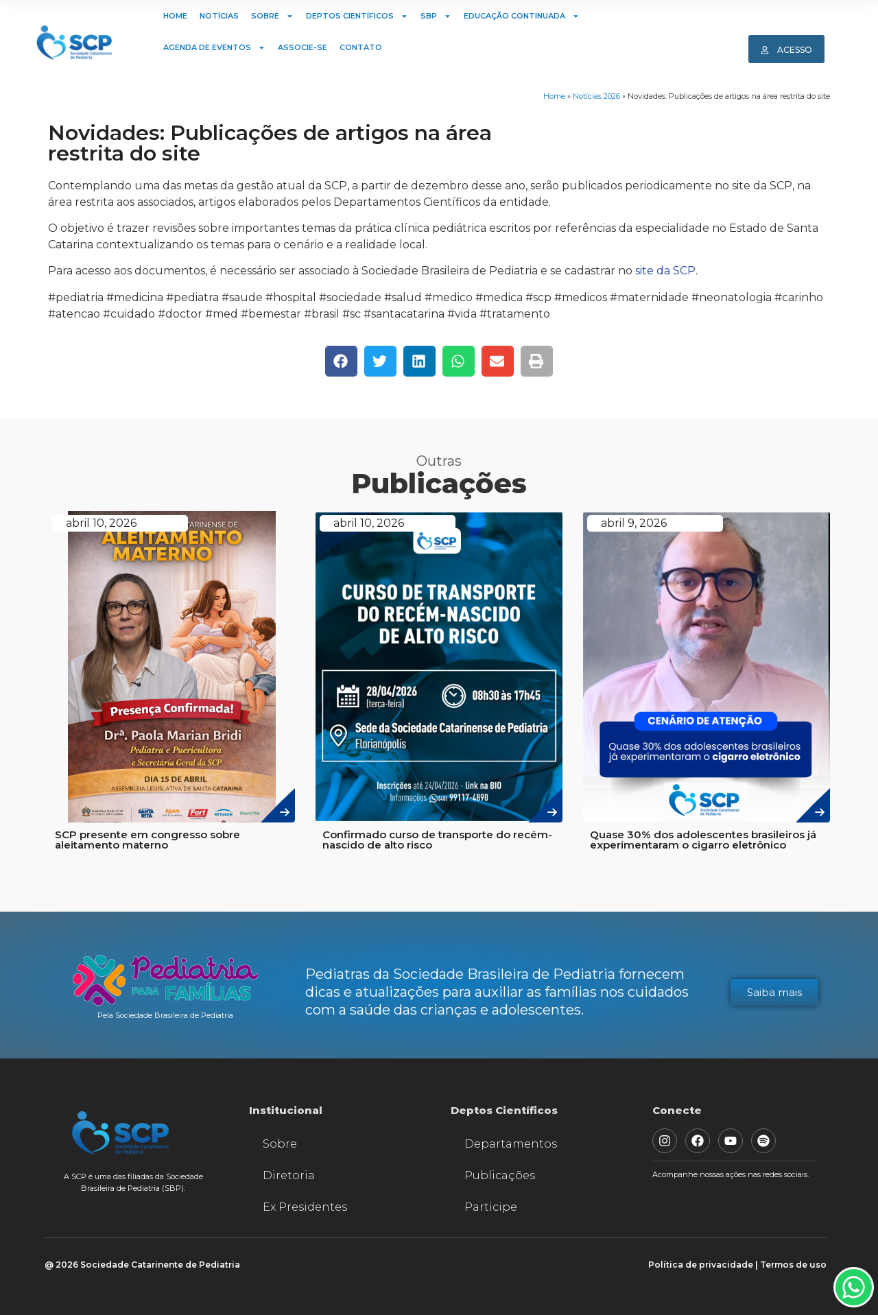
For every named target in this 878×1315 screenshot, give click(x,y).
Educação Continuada (522, 16)
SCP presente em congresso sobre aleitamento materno (147, 839)
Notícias (219, 16)
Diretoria (289, 1175)
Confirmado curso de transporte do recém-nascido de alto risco (437, 839)
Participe (490, 1206)
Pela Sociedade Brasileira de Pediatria (165, 1015)
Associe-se (302, 47)
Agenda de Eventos (214, 47)
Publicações (499, 1175)
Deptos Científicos (357, 16)
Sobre (272, 16)
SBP (435, 16)
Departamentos (510, 1143)
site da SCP (665, 270)
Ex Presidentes (305, 1206)
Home (175, 16)
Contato (361, 47)
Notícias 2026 (596, 96)
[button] (341, 361)
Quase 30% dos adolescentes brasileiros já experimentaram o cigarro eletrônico (703, 839)
